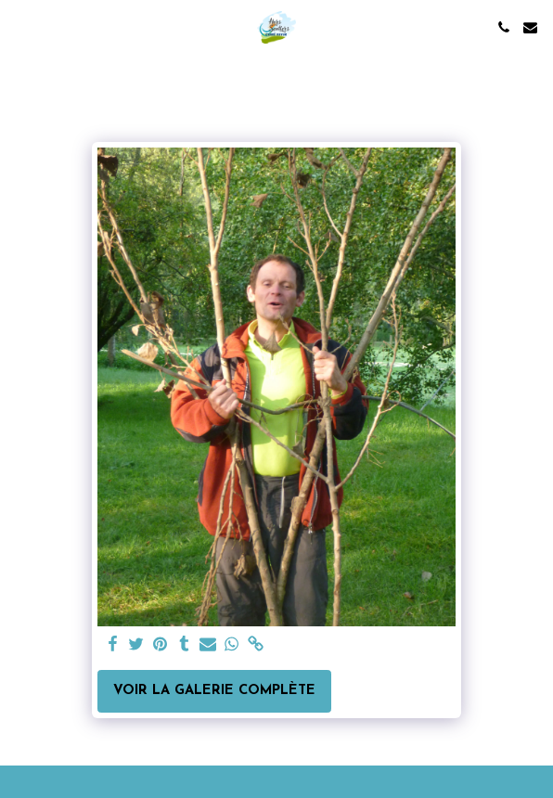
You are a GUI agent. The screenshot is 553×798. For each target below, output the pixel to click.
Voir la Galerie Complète (214, 691)
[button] (20, 27)
